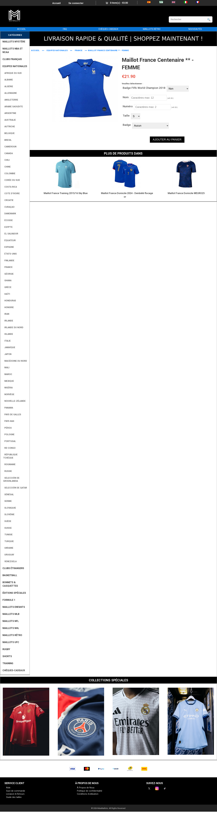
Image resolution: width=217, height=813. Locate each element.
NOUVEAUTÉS (195, 29)
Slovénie (9, 514)
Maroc (7, 374)
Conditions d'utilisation (87, 794)
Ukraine (8, 548)
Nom (126, 97)
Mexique (8, 381)
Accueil (56, 3)
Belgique (9, 133)
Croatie (8, 200)
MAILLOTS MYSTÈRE (13, 41)
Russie (7, 471)
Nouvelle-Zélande (14, 401)
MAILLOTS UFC (10, 642)
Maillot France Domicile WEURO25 (186, 193)
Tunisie (8, 534)
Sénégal (8, 494)
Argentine (9, 113)
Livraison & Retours (15, 794)
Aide (8, 787)
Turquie (8, 541)
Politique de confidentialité (89, 791)
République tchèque (10, 456)
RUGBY (6, 649)
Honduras (9, 300)
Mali (6, 367)
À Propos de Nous (85, 787)
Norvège (8, 394)
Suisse (7, 528)
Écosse (8, 220)
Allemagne (10, 93)
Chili (6, 160)
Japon (7, 354)
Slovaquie (9, 508)
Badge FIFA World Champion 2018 (144, 88)
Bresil (7, 140)
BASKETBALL (9, 575)
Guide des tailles (14, 797)
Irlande (8, 321)
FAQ (65, 29)
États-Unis (10, 254)
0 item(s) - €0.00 (117, 2)
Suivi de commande (15, 791)
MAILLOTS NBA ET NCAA (12, 50)
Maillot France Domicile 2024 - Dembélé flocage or (127, 195)
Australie (9, 120)
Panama (8, 408)
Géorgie (8, 274)
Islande (8, 334)
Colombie (9, 173)
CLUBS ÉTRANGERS (13, 568)
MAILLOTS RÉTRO (151, 29)
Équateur (9, 240)
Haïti (6, 294)
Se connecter (76, 3)
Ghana (7, 280)
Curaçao (9, 207)
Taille (126, 115)
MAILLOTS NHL (10, 628)
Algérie (8, 86)
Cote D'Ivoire (11, 193)
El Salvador (10, 233)
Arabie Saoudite (13, 106)
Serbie (7, 501)
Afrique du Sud (12, 73)
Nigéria (8, 387)
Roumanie (9, 464)
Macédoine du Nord (15, 361)
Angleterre (10, 100)
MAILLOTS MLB (10, 614)
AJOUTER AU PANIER (167, 139)
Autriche (9, 126)
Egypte (8, 227)
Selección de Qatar (15, 488)
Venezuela (10, 561)
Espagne (8, 247)
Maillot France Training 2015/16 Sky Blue (66, 193)
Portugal (9, 441)
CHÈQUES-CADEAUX (108, 29)
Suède (7, 521)
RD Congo (9, 448)
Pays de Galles (12, 414)
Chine (7, 167)
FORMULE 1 (8, 600)
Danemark (9, 213)
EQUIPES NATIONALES (57, 50)
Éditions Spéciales (14, 593)
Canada (8, 153)
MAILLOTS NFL (10, 621)
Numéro (128, 106)
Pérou (7, 428)
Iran (6, 314)
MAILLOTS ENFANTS (13, 607)
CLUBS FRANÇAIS (12, 59)
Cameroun (9, 146)
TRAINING (7, 663)
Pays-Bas (8, 421)
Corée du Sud (11, 180)
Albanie (8, 80)
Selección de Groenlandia (11, 479)
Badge (127, 125)
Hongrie (8, 307)
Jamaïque (9, 347)
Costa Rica (10, 187)
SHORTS (7, 656)
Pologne (9, 434)
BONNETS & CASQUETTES (10, 584)
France (78, 50)
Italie (7, 341)
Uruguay (8, 554)
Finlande (8, 260)
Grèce (7, 287)
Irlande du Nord (13, 327)
